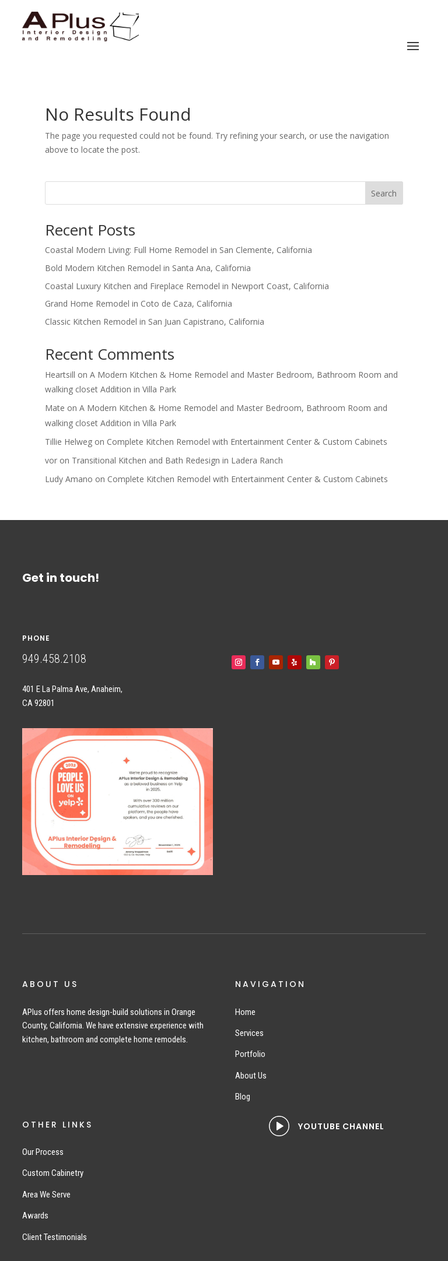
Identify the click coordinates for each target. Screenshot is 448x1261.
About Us (251, 1075)
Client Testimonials (54, 1237)
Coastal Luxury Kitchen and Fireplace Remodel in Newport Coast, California (187, 285)
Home (245, 1012)
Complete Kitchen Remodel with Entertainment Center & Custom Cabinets (247, 441)
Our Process (43, 1152)
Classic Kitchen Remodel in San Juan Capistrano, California (154, 321)
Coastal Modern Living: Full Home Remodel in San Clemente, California (178, 249)
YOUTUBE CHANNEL (341, 1126)
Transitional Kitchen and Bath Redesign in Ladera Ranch (177, 460)
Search (384, 193)
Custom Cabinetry (52, 1173)
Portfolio (250, 1054)
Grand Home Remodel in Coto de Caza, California (138, 303)
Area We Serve (46, 1194)
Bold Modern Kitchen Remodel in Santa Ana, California (148, 267)
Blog (242, 1096)
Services (249, 1033)
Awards (35, 1215)
